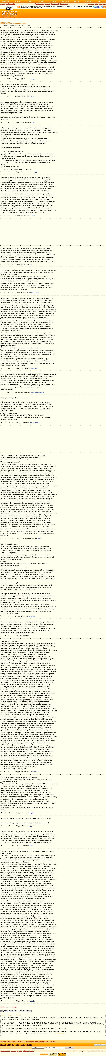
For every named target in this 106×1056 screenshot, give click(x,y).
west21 (33, 215)
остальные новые (12, 1041)
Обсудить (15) (19, 771)
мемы (17, 1045)
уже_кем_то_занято (34, 292)
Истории (17, 1)
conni (32, 96)
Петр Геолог (34, 368)
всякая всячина (43, 1041)
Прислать (88, 1)
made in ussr (32, 616)
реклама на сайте (5, 1051)
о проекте (19, 1051)
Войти (96, 4)
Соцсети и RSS (55, 4)
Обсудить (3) (19, 368)
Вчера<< (3, 1007)
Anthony (32, 845)
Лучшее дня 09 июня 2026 (7, 4)
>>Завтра (14, 1007)
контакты (13, 1051)
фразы (23, 1045)
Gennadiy (32, 1001)
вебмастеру (26, 1051)
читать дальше (60, 1033)
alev (31, 826)
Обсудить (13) (20, 122)
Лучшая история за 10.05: (11, 1015)
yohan (39, 538)
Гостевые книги (64, 4)
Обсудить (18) (19, 79)
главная (3, 1045)
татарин (33, 79)
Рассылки (47, 4)
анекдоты (10, 1045)
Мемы (29, 1)
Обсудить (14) (20, 538)
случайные (52, 1041)
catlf (36, 172)
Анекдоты (5, 1)
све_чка (32, 813)
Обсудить (17, 172)
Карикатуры (65, 1)
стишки (29, 1045)
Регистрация (102, 4)
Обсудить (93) (19, 392)
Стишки (53, 1)
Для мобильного (39, 4)
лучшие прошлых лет (32, 1041)
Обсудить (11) (19, 215)
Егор (33, 122)
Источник (31, 172)
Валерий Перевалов (35, 422)
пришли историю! (99, 1045)
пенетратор (34, 771)
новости (32, 1051)
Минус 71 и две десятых (37, 392)
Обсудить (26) (19, 96)
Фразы (41, 1)
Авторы (76, 1)
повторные (21, 1041)
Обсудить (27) (19, 264)
